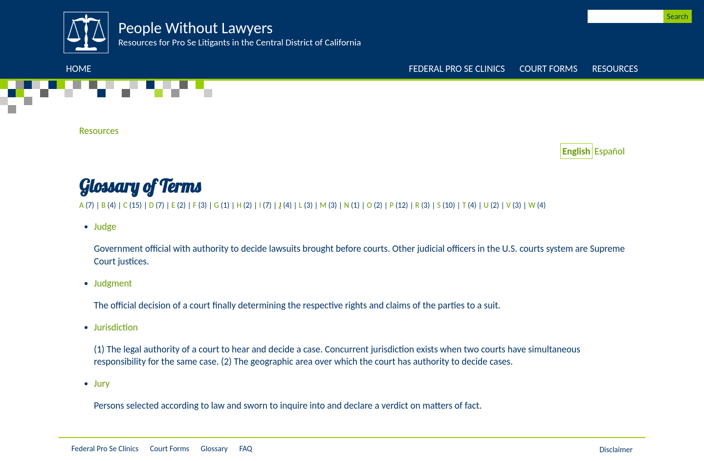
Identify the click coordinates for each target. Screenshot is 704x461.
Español (609, 151)
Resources (615, 68)
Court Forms (548, 68)
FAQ (245, 448)
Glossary (214, 448)
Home (78, 68)
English (576, 151)
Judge (105, 226)
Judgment (113, 283)
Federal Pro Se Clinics (457, 68)
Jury (102, 383)
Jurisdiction (116, 327)
